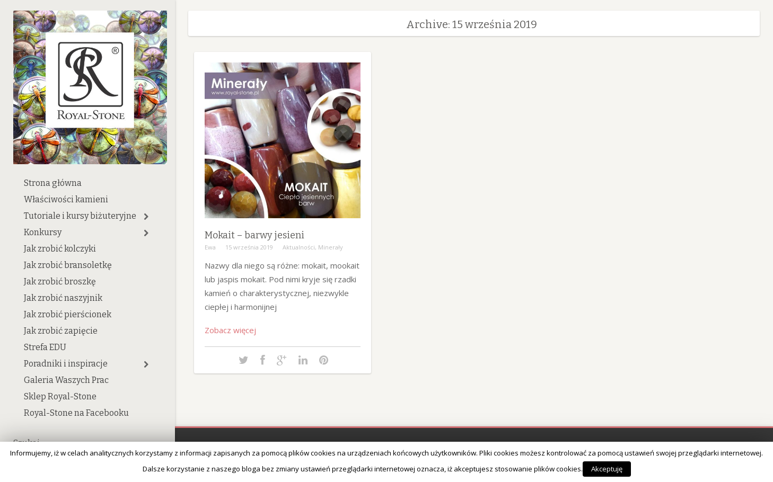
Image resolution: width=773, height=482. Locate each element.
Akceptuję (606, 469)
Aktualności (299, 247)
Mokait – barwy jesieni (254, 235)
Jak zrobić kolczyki (60, 249)
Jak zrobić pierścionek (67, 314)
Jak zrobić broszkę (60, 281)
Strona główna (53, 183)
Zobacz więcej (230, 330)
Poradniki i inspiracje (66, 364)
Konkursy (43, 232)
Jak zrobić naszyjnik (63, 298)
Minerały (330, 247)
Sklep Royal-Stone (60, 396)
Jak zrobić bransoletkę (68, 265)
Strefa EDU (45, 347)
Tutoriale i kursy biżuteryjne (80, 216)
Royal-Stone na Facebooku (76, 413)
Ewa (210, 247)
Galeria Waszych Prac (66, 380)
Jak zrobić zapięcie (61, 331)
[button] (146, 216)
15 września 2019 (249, 247)
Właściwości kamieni (66, 199)
